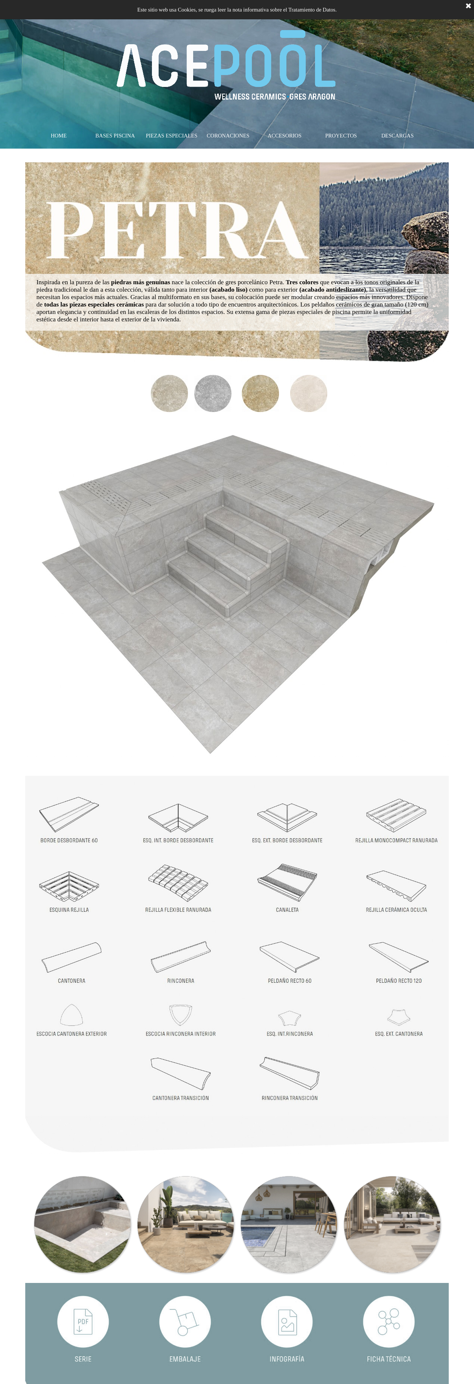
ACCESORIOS (284, 136)
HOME (58, 136)
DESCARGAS (397, 136)
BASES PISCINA (115, 136)
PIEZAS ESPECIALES (172, 136)
